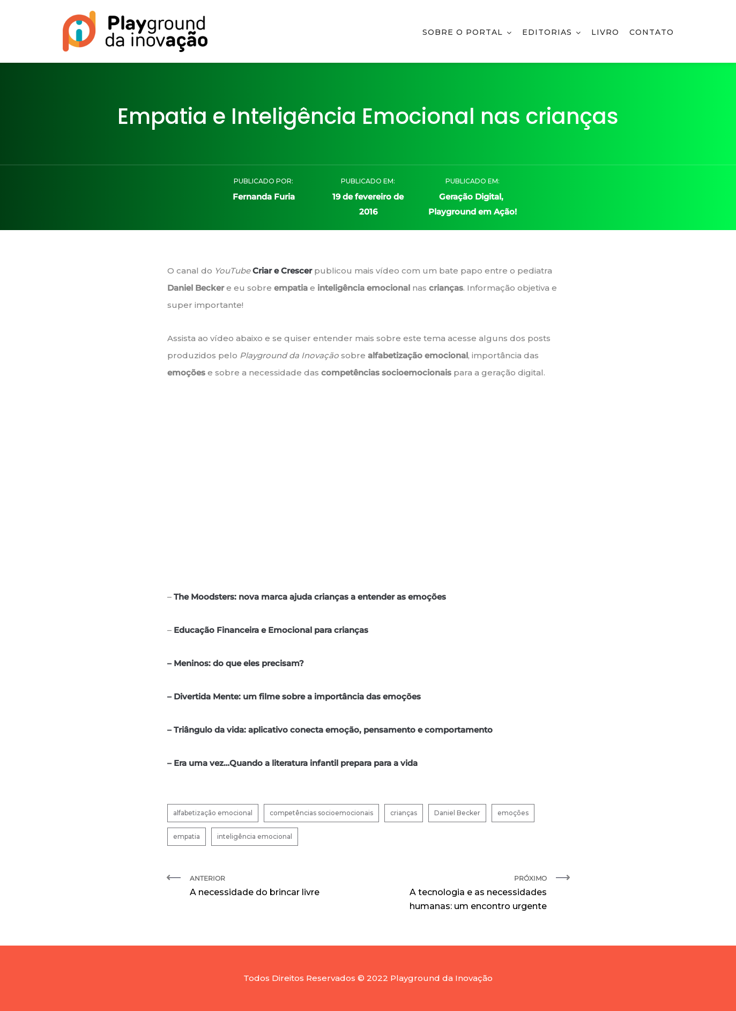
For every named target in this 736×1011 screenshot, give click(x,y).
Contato (651, 32)
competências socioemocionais (321, 813)
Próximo (461, 893)
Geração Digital (470, 196)
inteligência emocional (254, 836)
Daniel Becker (457, 813)
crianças (403, 813)
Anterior (275, 886)
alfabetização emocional (212, 813)
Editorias (547, 32)
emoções (513, 813)
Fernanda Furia (264, 196)
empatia (186, 836)
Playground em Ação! (472, 211)
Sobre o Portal (462, 32)
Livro (605, 32)
